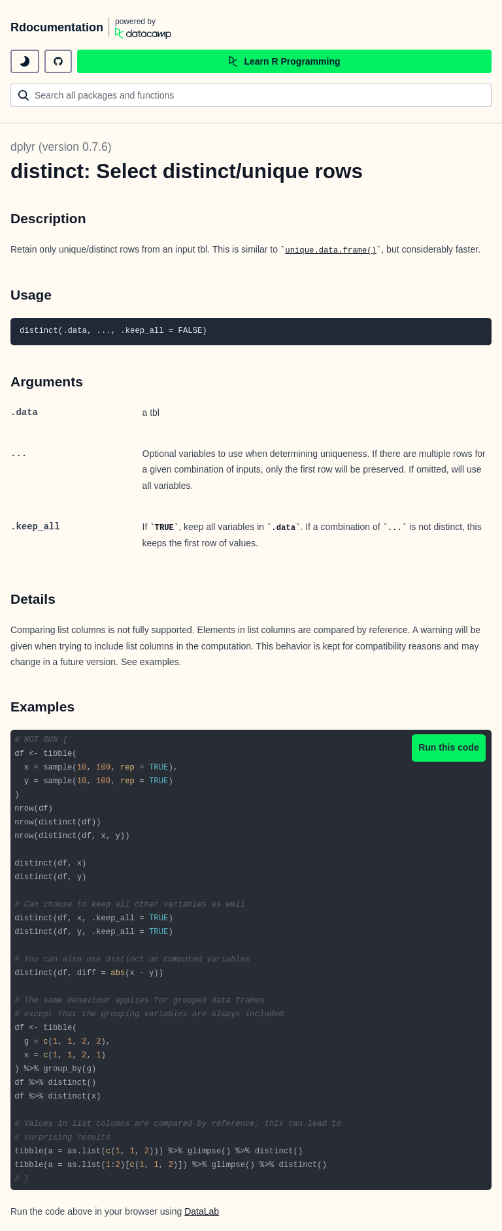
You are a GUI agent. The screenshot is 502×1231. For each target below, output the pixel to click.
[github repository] (58, 61)
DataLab (201, 1211)
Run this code (448, 747)
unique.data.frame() (330, 250)
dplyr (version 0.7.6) (61, 146)
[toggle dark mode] (24, 61)
